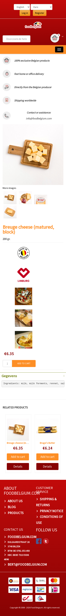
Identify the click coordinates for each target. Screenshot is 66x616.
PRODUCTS (16, 513)
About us (15, 501)
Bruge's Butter (47, 442)
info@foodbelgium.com (39, 118)
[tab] (33, 375)
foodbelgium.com (22, 537)
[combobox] (16, 38)
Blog (12, 507)
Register (39, 13)
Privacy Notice (51, 511)
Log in (25, 13)
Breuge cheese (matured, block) (24, 442)
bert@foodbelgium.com (27, 564)
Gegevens (9, 376)
